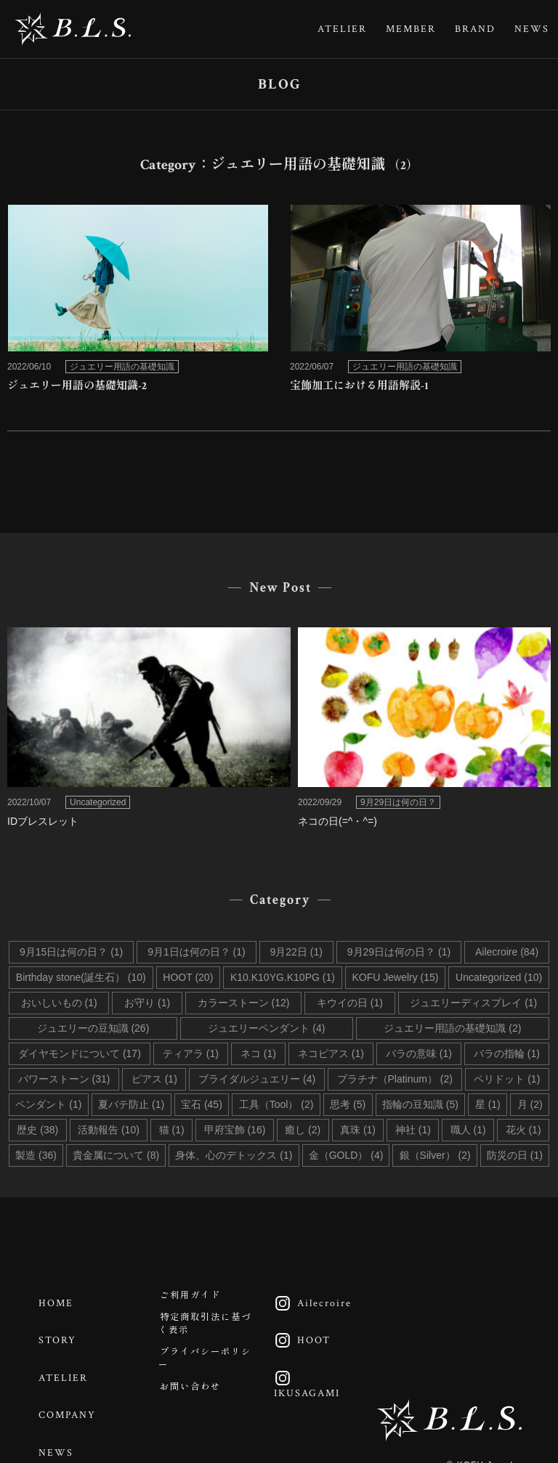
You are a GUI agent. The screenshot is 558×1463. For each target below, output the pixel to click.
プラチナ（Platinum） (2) (395, 1079)
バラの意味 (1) (419, 1053)
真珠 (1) (358, 1130)
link (137, 303)
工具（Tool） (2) (276, 1104)
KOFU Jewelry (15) (395, 977)
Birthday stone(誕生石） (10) (81, 977)
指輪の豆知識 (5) (420, 1104)
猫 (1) (172, 1130)
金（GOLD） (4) (346, 1155)
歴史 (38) (37, 1130)
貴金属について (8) (116, 1155)
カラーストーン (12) (244, 1002)
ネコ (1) (258, 1053)
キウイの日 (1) (350, 1002)
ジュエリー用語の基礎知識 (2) (452, 1028)
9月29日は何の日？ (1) (398, 952)
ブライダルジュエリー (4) (256, 1079)
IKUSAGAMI (309, 1365)
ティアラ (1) (191, 1053)
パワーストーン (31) (64, 1079)
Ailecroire (314, 1299)
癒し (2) (302, 1130)
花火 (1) (523, 1130)
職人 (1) (468, 1130)
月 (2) (530, 1104)
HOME (62, 1298)
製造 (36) (36, 1155)
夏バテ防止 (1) (131, 1104)
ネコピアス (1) (331, 1053)
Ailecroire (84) (506, 952)
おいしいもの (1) (59, 1002)
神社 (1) (413, 1130)
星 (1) (488, 1104)
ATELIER (342, 29)
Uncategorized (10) (499, 977)
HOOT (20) (188, 977)
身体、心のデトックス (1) (233, 1155)
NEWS (531, 29)
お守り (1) (147, 1002)
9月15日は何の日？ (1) (71, 952)
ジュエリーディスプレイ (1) (473, 1002)
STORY (64, 1328)
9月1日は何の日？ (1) (196, 952)
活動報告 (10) (109, 1130)
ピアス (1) (154, 1079)
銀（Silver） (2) (435, 1155)
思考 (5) (347, 1104)
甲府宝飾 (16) (235, 1130)
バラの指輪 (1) (507, 1053)
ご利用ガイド (198, 1298)
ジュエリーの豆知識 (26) (93, 1028)
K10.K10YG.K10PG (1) (282, 977)
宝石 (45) (201, 1104)
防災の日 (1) (515, 1155)
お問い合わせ (198, 1418)
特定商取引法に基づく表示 (203, 1336)
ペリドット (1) (507, 1079)
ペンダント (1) (48, 1104)
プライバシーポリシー (203, 1381)
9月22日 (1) (296, 952)
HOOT (304, 1328)
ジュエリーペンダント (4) (266, 1028)
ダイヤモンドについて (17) (79, 1053)
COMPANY (73, 1388)
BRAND (475, 29)
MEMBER (411, 29)
